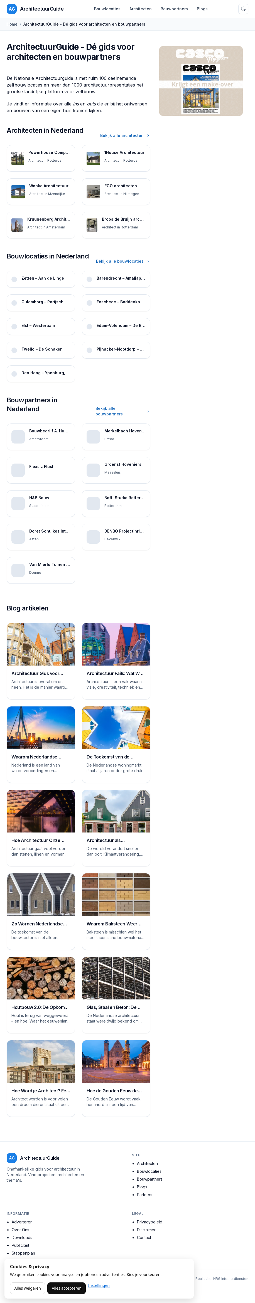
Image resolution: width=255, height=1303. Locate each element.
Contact (144, 1237)
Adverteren (22, 1222)
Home (12, 24)
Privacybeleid (149, 1222)
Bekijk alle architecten (125, 135)
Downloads (22, 1237)
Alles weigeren (27, 1288)
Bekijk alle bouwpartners (122, 411)
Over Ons (20, 1229)
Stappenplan (23, 1253)
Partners (144, 1194)
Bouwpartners (174, 8)
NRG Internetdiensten (230, 1279)
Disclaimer (146, 1229)
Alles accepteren (67, 1288)
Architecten (140, 8)
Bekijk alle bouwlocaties (123, 261)
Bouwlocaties (107, 8)
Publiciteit (20, 1245)
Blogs (202, 8)
